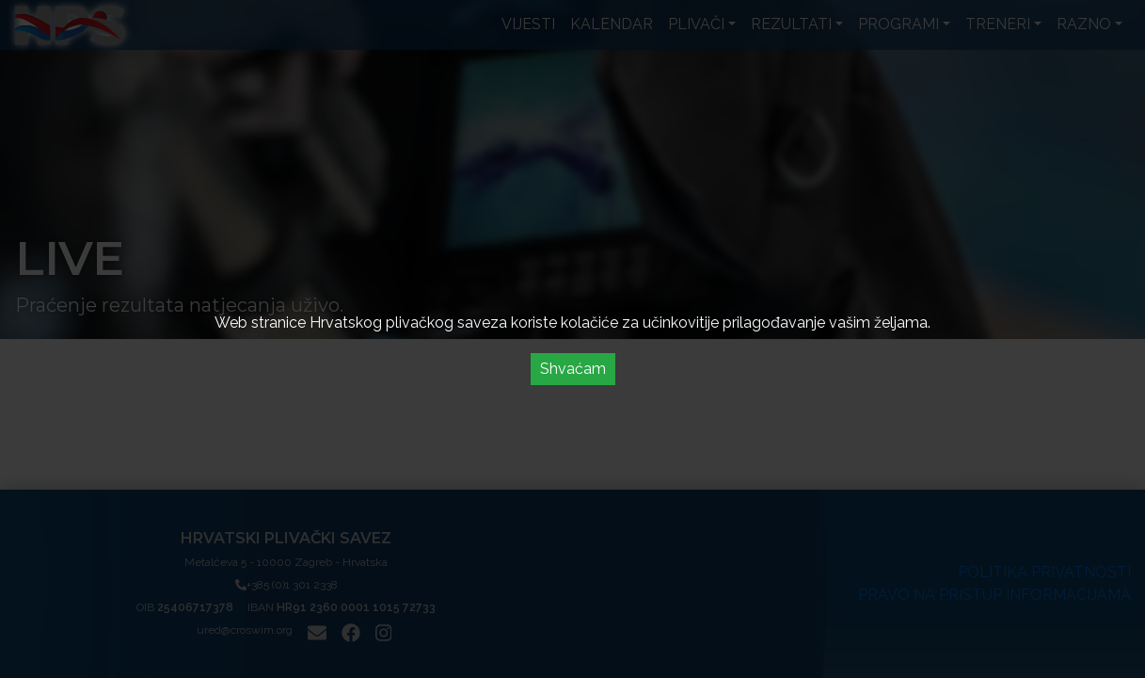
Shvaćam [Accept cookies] (573, 369)
